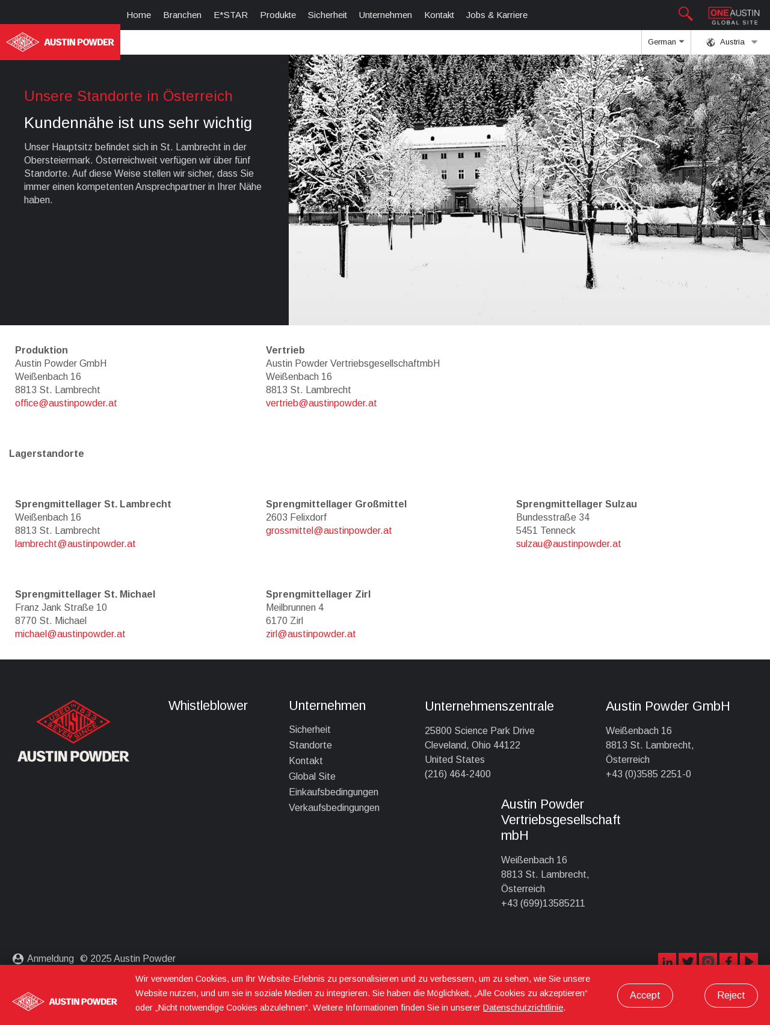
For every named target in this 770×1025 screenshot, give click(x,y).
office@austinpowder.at (66, 403)
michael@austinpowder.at (70, 634)
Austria (732, 42)
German (666, 45)
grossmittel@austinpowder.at (329, 530)
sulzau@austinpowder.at (568, 544)
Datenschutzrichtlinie (523, 1007)
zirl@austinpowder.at (311, 634)
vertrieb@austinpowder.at (321, 403)
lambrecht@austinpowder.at (75, 544)
